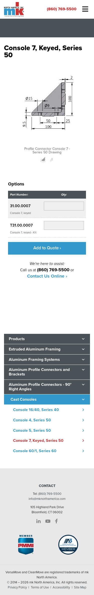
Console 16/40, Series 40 (36, 409)
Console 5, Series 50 (32, 430)
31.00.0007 (20, 205)
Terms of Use (40, 587)
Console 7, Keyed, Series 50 (38, 440)
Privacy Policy (17, 587)
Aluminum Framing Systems (34, 359)
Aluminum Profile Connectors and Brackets (39, 372)
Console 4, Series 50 (32, 420)
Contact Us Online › (47, 276)
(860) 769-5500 (61, 9)
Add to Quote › (47, 248)
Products (17, 338)
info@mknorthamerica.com (47, 499)
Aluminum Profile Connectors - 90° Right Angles (40, 387)
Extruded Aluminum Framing (34, 349)
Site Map (80, 587)
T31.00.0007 (21, 225)
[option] (47, 108)
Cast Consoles (24, 399)
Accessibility (61, 587)
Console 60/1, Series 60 (34, 450)
